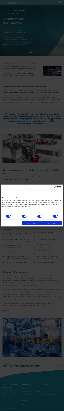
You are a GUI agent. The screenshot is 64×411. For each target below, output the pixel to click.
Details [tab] (32, 192)
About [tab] (53, 192)
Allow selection (31, 223)
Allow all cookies (52, 223)
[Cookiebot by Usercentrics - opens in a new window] (55, 187)
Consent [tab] (11, 192)
